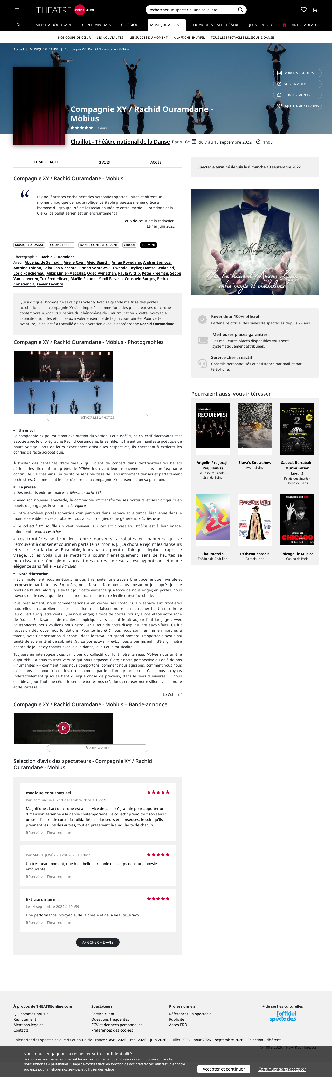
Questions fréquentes (110, 1033)
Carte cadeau (299, 24)
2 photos (295, 73)
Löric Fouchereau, (29, 273)
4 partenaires (58, 1064)
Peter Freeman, (155, 273)
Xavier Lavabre (50, 284)
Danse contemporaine (99, 245)
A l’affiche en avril (189, 37)
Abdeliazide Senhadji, (44, 262)
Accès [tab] (156, 162)
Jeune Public (261, 24)
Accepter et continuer (224, 1069)
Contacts (21, 1044)
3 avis (102, 127)
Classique (131, 24)
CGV (94, 1039)
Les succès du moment (148, 37)
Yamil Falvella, (111, 278)
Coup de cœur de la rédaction (149, 220)
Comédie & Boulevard (51, 24)
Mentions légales (28, 1039)
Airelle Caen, (75, 262)
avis (295, 95)
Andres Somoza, (157, 262)
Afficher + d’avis (97, 911)
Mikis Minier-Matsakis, (66, 273)
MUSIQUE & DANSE (29, 245)
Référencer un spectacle (190, 1028)
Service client (102, 1028)
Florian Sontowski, (95, 267)
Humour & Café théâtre (216, 24)
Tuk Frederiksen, (55, 278)
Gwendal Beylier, (127, 267)
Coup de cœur (62, 245)
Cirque (130, 245)
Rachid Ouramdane (58, 256)
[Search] (190, 9)
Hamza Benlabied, (159, 267)
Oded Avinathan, (102, 273)
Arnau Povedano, (127, 262)
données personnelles (123, 1039)
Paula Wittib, (129, 273)
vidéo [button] (125, 701)
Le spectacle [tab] (46, 161)
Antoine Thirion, (27, 267)
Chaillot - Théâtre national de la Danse (120, 141)
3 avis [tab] (104, 162)
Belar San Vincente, (60, 267)
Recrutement (24, 1033)
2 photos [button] (153, 370)
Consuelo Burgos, (140, 278)
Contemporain (97, 24)
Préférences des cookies (112, 1044)
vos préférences (141, 1064)
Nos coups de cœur (74, 37)
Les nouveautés (110, 37)
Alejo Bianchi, (98, 262)
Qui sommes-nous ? (30, 1028)
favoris (298, 106)
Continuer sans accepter (282, 1069)
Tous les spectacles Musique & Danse (242, 37)
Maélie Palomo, (84, 278)
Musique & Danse (167, 24)
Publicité (176, 1033)
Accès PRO (178, 1039)
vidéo (291, 84)
